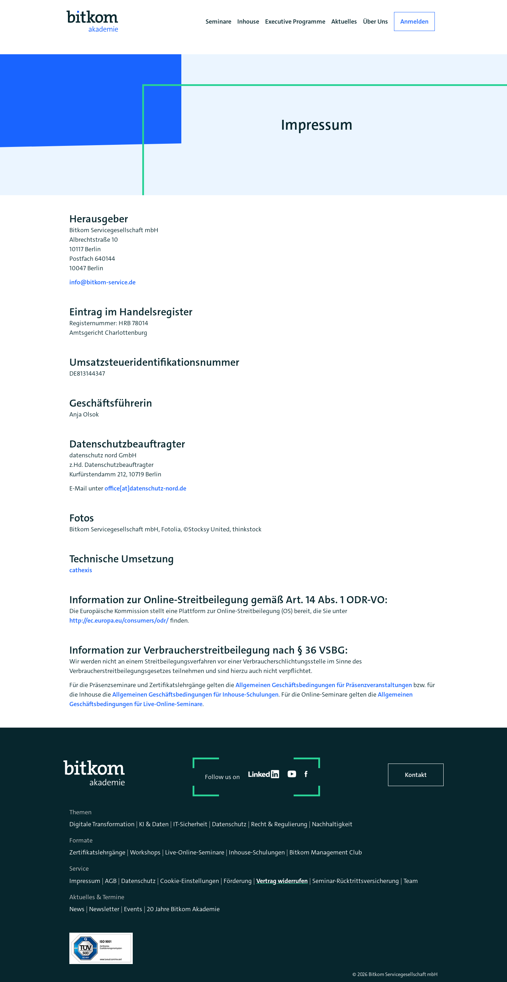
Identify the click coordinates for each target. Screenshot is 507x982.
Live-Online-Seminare (194, 852)
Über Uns (375, 21)
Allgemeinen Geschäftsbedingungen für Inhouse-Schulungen (195, 694)
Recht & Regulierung (279, 824)
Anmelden (414, 21)
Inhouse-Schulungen (257, 852)
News (76, 909)
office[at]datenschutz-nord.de (145, 488)
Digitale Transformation (101, 824)
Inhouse (248, 21)
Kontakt (416, 775)
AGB (111, 881)
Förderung (238, 881)
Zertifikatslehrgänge (97, 852)
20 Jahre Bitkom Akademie (183, 909)
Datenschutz (229, 824)
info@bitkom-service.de (102, 282)
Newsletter (104, 909)
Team (410, 881)
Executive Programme (295, 21)
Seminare (218, 21)
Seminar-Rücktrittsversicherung (355, 881)
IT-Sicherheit (190, 824)
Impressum (84, 881)
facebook (306, 774)
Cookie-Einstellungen (189, 881)
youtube (292, 774)
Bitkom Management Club (325, 852)
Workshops (145, 852)
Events (133, 909)
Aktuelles (344, 21)
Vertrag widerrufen (282, 881)
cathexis (80, 570)
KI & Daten (154, 824)
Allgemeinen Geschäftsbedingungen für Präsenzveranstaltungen (324, 685)
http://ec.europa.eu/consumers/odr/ (119, 620)
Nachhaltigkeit (332, 824)
